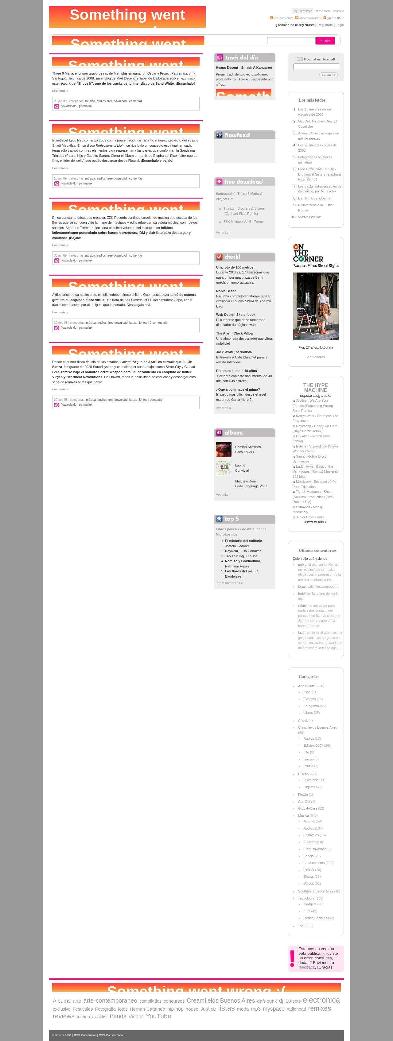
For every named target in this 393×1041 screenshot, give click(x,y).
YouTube (158, 1016)
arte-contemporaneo (111, 1000)
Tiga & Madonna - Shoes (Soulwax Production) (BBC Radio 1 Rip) (313, 497)
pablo (302, 564)
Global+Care (307, 808)
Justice (208, 1009)
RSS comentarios (308, 18)
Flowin (303, 794)
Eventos (310, 699)
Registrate (325, 25)
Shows (309, 876)
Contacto (338, 11)
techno (83, 1016)
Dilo (55, 160)
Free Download (117, 101)
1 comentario (159, 322)
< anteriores (316, 357)
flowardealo (68, 106)
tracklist (99, 1016)
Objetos (309, 787)
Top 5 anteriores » (229, 583)
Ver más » (223, 232)
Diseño (303, 774)
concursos (174, 1001)
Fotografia (311, 706)
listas (226, 1008)
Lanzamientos (138, 322)
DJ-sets (293, 1001)
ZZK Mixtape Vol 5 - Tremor (244, 221)
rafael (302, 605)
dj (281, 1001)
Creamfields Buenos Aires (317, 727)
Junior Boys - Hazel (310, 517)
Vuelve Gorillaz (309, 217)
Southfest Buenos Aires (315, 891)
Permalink (85, 106)
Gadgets (310, 904)
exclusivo (62, 1009)
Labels (308, 856)
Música (90, 101)
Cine (307, 692)
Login (340, 25)
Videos (309, 883)
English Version (302, 11)
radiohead (296, 1009)
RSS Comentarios (111, 1035)
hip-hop (175, 1009)
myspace (274, 1009)
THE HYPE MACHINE (315, 388)
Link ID (309, 870)
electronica (321, 1000)
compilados (150, 1001)
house (192, 1009)
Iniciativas (311, 780)
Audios (101, 101)
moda (243, 1009)
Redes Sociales (315, 918)
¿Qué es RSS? (335, 18)
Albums (309, 821)
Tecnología (306, 898)
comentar (135, 101)
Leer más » (60, 90)
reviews (64, 1016)
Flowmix (310, 842)
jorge (301, 586)
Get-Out (304, 801)
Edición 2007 (313, 745)
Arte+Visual (306, 686)
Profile (308, 766)
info (306, 752)
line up (308, 759)
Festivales (311, 835)
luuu (301, 632)
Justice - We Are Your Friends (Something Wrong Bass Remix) (313, 405)
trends (118, 1016)
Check (303, 720)
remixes (319, 1008)
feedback (306, 967)
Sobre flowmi (322, 11)
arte (77, 1001)
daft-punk (267, 1001)
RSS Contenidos (85, 1035)
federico (304, 593)
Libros (308, 712)
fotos (123, 1009)
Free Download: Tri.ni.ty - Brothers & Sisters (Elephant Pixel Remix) (319, 174)
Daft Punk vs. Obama (314, 198)
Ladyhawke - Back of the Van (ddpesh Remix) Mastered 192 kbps (315, 471)
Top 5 (302, 926)
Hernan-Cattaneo (147, 1009)
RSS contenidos (281, 18)
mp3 (307, 911)
